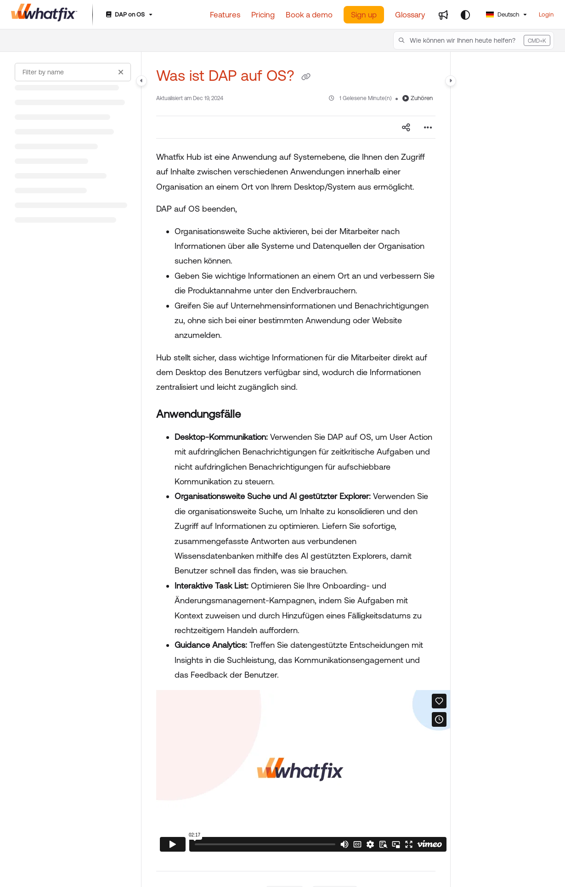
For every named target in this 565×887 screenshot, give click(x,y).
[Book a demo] (309, 15)
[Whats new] (443, 14)
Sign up (364, 14)
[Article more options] (428, 127)
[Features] (225, 15)
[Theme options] (465, 14)
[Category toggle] (141, 80)
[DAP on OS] (128, 14)
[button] (473, 40)
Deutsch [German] (502, 14)
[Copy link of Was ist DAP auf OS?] (306, 77)
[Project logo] (44, 15)
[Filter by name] (73, 72)
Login (546, 14)
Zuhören (417, 98)
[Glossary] (410, 15)
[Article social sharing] (406, 127)
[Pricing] (263, 15)
